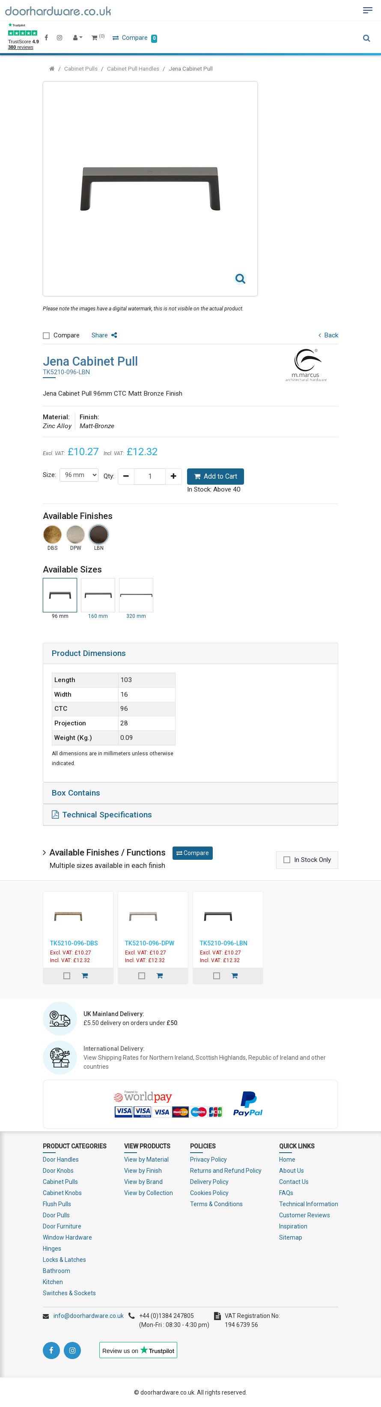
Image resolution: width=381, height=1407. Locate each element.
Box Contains (76, 792)
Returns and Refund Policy (226, 1169)
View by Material (146, 1158)
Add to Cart (215, 476)
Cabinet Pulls (81, 68)
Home (287, 1158)
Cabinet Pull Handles (133, 68)
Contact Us (294, 1180)
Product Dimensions (89, 653)
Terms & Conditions (216, 1203)
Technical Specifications (102, 814)
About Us (291, 1169)
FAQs (286, 1192)
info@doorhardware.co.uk (89, 1315)
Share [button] (104, 335)
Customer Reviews (304, 1214)
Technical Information (308, 1203)
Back (328, 335)
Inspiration (293, 1225)
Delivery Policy (209, 1180)
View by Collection (148, 1192)
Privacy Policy (208, 1158)
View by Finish (143, 1169)
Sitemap (290, 1236)
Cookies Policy (209, 1192)
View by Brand (143, 1180)
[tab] (190, 653)
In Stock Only (312, 859)
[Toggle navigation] (368, 10)
